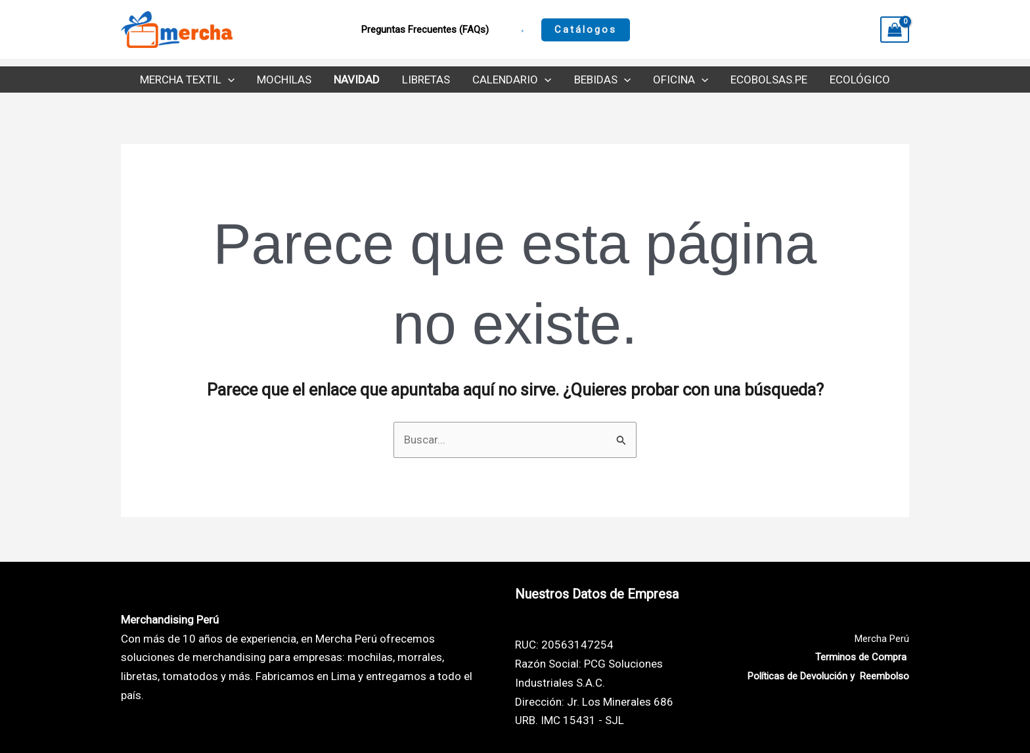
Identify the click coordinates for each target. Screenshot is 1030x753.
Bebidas (602, 79)
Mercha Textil (187, 79)
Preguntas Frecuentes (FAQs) (425, 29)
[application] (228, 79)
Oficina (680, 79)
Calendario (511, 79)
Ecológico (860, 79)
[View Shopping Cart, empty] (894, 29)
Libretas (426, 79)
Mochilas (284, 79)
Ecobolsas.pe (768, 79)
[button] (585, 29)
